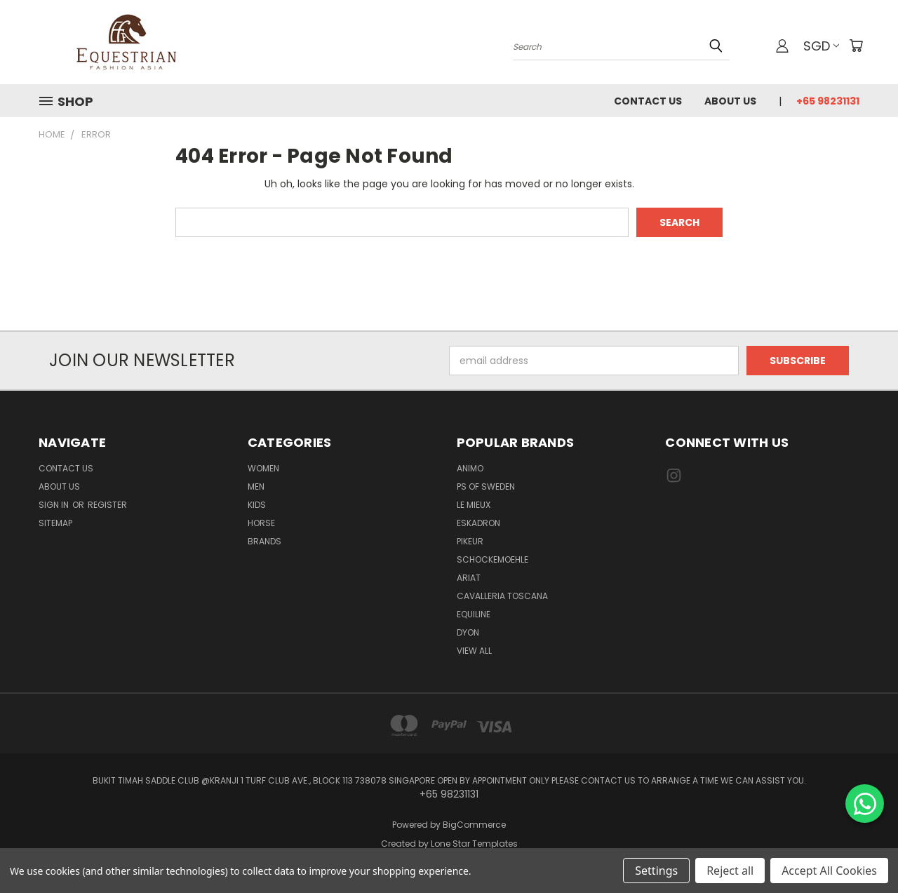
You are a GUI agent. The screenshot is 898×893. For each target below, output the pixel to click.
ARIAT (469, 578)
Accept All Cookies (829, 870)
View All (474, 651)
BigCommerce (474, 825)
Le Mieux (473, 505)
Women (263, 468)
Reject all (729, 870)
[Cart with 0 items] (856, 46)
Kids (257, 505)
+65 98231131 (827, 101)
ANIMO (470, 468)
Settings (656, 870)
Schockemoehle (492, 559)
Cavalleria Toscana (502, 596)
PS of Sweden (486, 486)
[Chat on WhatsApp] (864, 803)
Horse (261, 523)
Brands (264, 541)
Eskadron (478, 523)
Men (256, 486)
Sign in (55, 505)
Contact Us (648, 101)
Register (107, 505)
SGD (821, 46)
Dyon (468, 632)
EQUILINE (473, 614)
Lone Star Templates (474, 844)
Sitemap (55, 523)
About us (730, 101)
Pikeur (470, 541)
